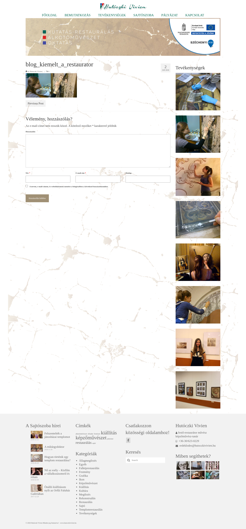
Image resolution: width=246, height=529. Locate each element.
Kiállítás (84, 487)
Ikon (81, 479)
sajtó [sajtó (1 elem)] (94, 443)
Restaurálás (85, 502)
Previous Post (36, 103)
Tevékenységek (88, 513)
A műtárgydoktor (54, 446)
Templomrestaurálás (91, 509)
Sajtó (82, 505)
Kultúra (83, 490)
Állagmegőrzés (88, 460)
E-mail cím (81, 173)
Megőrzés (85, 494)
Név (28, 173)
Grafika (83, 475)
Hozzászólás (30, 132)
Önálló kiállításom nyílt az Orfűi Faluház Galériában (50, 490)
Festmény (84, 472)
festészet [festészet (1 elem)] (97, 434)
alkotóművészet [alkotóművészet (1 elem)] (81, 434)
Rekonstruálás (87, 498)
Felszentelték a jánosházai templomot (57, 435)
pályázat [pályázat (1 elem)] (110, 439)
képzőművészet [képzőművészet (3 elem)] (91, 437)
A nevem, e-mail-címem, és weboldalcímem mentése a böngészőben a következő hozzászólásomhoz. (68, 186)
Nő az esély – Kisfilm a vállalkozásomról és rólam (50, 474)
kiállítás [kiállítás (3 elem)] (109, 432)
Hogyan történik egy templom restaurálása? (57, 458)
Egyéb (82, 464)
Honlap (129, 173)
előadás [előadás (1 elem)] (90, 434)
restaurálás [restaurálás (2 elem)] (84, 443)
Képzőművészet (88, 483)
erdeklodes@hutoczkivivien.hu (196, 445)
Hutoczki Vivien (36, 71)
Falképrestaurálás (89, 468)
